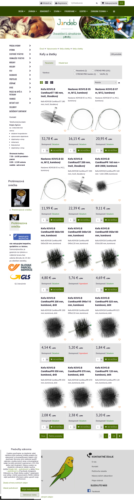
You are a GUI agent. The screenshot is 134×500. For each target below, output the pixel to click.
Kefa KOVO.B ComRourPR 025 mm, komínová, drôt (106, 301)
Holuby (20, 67)
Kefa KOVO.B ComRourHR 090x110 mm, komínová (79, 301)
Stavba (57, 11)
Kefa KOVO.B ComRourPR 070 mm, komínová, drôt (79, 371)
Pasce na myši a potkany (20, 93)
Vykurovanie (70, 11)
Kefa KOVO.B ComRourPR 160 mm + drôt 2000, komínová (107, 162)
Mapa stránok (97, 480)
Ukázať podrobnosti (10, 488)
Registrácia (61, 3)
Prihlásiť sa (46, 3)
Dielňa (21, 11)
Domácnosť (45, 11)
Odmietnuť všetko (30, 495)
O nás (94, 462)
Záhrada (32, 11)
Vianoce (20, 99)
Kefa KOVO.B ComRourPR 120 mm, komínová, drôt (106, 371)
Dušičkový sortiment (18, 111)
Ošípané (20, 83)
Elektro (84, 11)
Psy (20, 71)
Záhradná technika (99, 11)
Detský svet (20, 103)
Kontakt (95, 466)
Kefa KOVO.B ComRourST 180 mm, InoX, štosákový (52, 93)
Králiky (20, 62)
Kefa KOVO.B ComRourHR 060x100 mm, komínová (52, 232)
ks (45, 151)
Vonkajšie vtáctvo (20, 58)
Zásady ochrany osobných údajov (15, 483)
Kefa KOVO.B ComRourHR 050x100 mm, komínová (106, 232)
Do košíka (57, 150)
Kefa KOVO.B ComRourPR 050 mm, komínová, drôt (52, 371)
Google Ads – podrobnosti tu (19, 469)
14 (114, 436)
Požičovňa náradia (99, 471)
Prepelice (20, 79)
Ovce (20, 87)
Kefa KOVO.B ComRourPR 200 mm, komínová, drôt (52, 301)
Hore (43, 436)
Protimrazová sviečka (22, 209)
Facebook (96, 491)
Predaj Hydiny (20, 46)
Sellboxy (13, 107)
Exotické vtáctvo (20, 54)
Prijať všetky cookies (29, 489)
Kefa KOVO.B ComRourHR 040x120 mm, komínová (79, 232)
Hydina (20, 50)
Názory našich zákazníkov (102, 476)
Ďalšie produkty (55, 436)
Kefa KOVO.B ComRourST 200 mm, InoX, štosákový (79, 162)
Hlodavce (20, 75)
